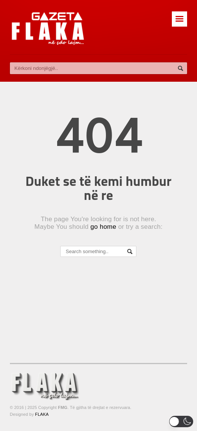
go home (103, 226)
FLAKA (42, 414)
